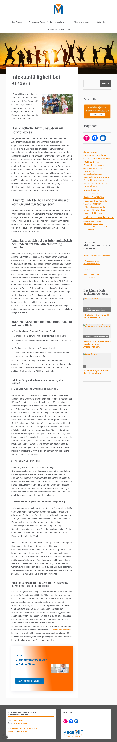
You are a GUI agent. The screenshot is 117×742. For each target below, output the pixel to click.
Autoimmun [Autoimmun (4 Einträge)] (93, 152)
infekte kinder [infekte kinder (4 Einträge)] (87, 204)
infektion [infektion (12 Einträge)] (97, 204)
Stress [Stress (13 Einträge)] (96, 226)
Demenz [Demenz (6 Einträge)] (96, 162)
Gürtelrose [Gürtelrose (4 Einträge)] (101, 180)
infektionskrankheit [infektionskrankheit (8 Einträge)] (91, 207)
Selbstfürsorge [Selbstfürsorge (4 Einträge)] (87, 227)
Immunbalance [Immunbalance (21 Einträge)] (91, 189)
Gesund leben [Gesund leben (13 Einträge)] (90, 180)
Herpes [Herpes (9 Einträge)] (86, 183)
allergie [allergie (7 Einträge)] (86, 152)
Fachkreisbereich (30, 728)
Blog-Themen (17, 22)
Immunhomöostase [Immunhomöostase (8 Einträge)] (91, 193)
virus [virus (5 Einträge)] (85, 230)
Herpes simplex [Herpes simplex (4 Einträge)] (95, 183)
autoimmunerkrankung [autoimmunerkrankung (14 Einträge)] (94, 155)
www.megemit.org (20, 723)
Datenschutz (23, 731)
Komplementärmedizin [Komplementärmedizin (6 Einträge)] (91, 210)
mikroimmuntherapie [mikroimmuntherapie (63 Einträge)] (98, 217)
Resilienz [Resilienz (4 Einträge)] (95, 224)
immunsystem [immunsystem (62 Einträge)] (93, 197)
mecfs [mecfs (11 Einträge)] (99, 213)
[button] (5, 737)
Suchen (105, 84)
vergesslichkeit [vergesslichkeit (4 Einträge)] (104, 227)
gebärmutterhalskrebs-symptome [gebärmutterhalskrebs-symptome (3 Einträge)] (92, 174)
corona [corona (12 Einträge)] (106, 158)
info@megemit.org (21, 720)
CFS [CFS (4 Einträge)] (108, 155)
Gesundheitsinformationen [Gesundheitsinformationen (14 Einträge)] (96, 177)
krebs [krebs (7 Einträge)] (103, 210)
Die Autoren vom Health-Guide (58, 29)
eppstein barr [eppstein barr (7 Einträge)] (100, 165)
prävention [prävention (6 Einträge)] (87, 224)
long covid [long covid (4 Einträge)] (86, 213)
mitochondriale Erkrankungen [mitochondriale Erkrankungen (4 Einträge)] (92, 221)
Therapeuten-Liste (15, 728)
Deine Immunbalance (58, 22)
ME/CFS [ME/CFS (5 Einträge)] (93, 213)
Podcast (86, 269)
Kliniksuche (100, 22)
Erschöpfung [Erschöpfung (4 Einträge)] (87, 171)
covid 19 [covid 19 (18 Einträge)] (87, 161)
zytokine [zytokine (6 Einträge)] (91, 230)
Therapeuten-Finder (37, 22)
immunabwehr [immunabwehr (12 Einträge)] (90, 186)
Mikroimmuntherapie (81, 22)
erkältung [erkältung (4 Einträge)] (100, 168)
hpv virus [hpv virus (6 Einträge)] (104, 183)
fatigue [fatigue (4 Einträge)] (94, 171)
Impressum (12, 731)
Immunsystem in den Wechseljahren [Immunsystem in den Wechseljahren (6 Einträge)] (96, 201)
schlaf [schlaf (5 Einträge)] (101, 224)
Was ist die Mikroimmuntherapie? (96, 256)
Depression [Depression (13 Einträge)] (88, 165)
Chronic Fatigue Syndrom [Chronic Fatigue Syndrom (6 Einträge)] (92, 159)
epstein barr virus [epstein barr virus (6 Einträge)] (90, 168)
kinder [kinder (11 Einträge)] (102, 207)
